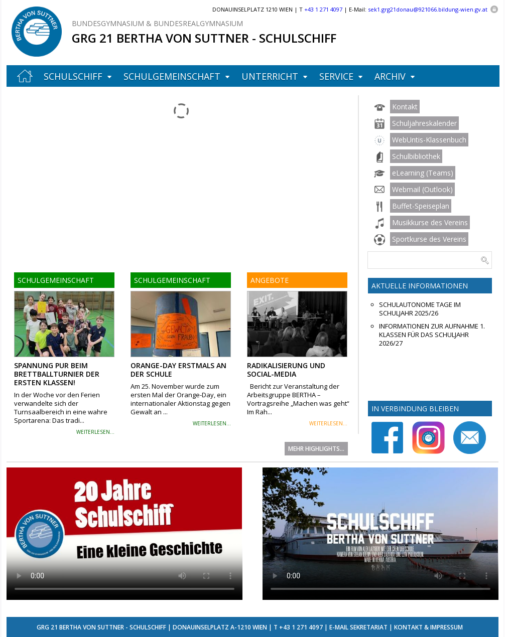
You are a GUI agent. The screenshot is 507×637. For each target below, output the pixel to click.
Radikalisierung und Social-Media (286, 370)
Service (336, 76)
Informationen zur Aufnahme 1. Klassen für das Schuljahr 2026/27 (432, 335)
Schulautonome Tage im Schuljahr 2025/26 (420, 308)
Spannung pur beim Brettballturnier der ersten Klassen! (56, 374)
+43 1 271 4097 (301, 627)
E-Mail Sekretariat (358, 627)
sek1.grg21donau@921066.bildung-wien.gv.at (427, 9)
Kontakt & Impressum (428, 627)
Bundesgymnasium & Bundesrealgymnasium (157, 23)
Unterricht (269, 76)
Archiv (390, 76)
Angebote (269, 280)
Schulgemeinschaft (171, 76)
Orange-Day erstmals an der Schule (178, 370)
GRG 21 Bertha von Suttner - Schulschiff (204, 38)
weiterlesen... (95, 431)
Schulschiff (73, 76)
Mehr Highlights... (316, 448)
